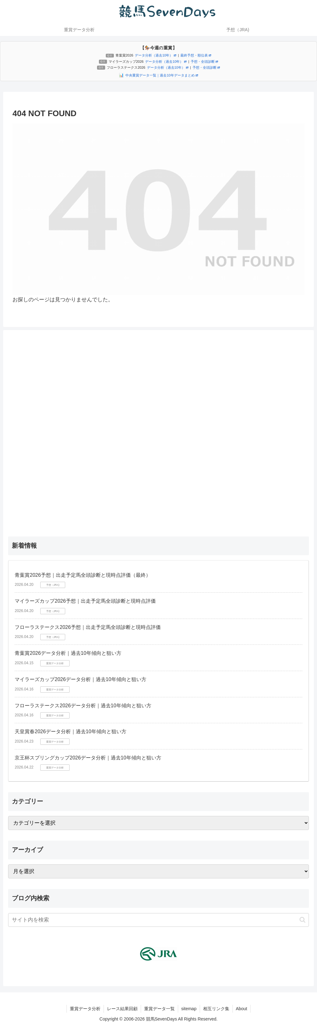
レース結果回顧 (122, 1008)
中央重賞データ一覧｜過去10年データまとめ (161, 75)
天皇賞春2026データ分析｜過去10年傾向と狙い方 (70, 731)
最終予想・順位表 (195, 55)
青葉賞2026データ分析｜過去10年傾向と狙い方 (68, 653)
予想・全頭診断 (204, 61)
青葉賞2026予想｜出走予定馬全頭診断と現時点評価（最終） (83, 575)
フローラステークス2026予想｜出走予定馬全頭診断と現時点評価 (88, 627)
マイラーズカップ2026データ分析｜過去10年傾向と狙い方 (80, 679)
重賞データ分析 (85, 1008)
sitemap (189, 1008)
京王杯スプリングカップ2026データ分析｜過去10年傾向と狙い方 (88, 757)
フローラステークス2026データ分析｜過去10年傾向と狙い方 (83, 705)
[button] (302, 919)
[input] (158, 920)
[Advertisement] (158, 428)
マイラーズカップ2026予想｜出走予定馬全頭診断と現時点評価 (85, 601)
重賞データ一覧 (159, 1008)
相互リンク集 (216, 1008)
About (241, 1008)
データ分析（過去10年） (155, 55)
